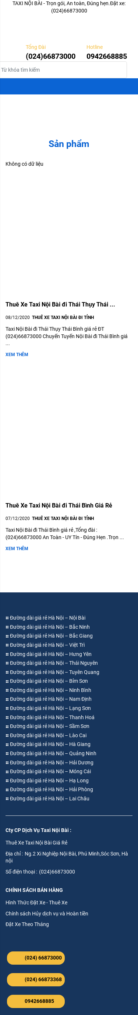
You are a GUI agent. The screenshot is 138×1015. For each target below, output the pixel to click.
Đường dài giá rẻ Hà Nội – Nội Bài (45, 618)
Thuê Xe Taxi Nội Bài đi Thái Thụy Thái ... (60, 304)
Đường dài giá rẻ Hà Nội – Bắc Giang (49, 636)
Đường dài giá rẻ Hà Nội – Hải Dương (49, 762)
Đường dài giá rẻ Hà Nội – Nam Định (49, 699)
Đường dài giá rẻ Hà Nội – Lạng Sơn (48, 708)
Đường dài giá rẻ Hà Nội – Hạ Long (47, 780)
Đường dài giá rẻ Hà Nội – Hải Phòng (49, 789)
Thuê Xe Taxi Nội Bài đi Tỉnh (63, 317)
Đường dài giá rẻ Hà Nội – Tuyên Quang (52, 672)
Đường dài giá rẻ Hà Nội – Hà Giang (48, 744)
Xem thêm (17, 354)
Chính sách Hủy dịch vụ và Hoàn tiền (47, 914)
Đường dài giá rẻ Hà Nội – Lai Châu (47, 798)
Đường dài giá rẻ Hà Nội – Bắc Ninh (48, 627)
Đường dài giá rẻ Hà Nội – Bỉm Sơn (47, 681)
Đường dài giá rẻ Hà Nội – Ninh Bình (48, 690)
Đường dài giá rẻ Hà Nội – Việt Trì (45, 645)
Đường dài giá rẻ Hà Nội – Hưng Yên (49, 654)
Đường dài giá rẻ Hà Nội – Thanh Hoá (50, 717)
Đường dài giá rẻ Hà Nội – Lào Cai (46, 735)
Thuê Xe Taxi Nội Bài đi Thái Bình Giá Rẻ (59, 505)
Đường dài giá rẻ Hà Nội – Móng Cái (48, 771)
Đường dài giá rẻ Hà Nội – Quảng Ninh (51, 753)
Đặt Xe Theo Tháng (27, 924)
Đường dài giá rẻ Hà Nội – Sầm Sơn (47, 726)
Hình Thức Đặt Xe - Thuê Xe (36, 902)
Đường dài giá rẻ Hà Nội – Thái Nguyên (52, 663)
